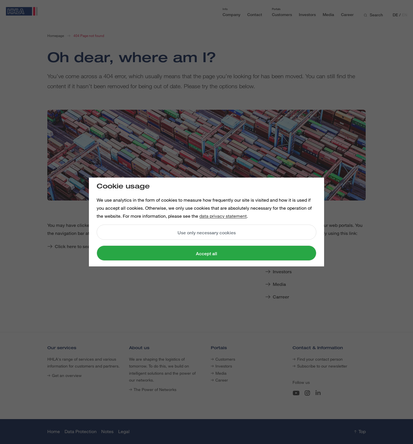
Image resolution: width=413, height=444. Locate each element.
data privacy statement (223, 216)
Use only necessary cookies (207, 232)
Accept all (206, 253)
